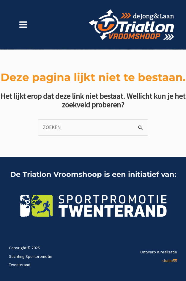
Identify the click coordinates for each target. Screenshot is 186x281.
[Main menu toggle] (23, 25)
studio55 (169, 260)
